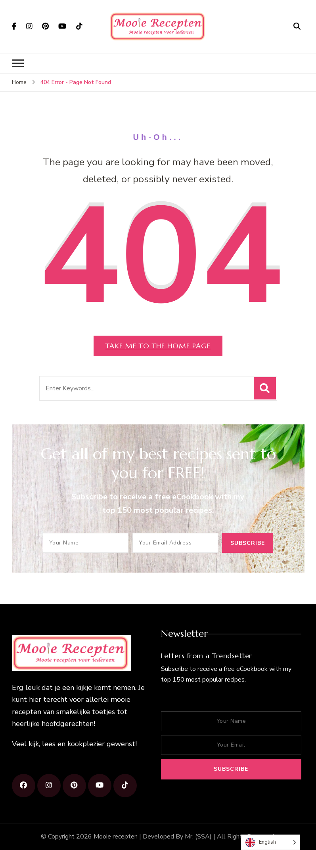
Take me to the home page (158, 345)
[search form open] (297, 26)
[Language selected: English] (270, 842)
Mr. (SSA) (198, 836)
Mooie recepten (116, 836)
